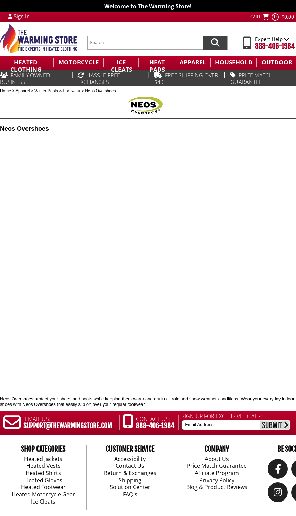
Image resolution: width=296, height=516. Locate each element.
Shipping (130, 480)
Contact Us (130, 466)
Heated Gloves (43, 480)
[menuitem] (26, 62)
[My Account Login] (10, 16)
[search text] (145, 43)
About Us (217, 459)
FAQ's (130, 494)
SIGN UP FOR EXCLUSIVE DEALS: (221, 416)
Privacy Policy (216, 480)
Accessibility (130, 459)
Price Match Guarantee (217, 466)
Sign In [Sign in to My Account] (22, 16)
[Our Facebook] (278, 470)
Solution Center (130, 487)
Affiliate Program (217, 473)
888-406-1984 (275, 46)
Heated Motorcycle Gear (43, 494)
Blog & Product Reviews (216, 487)
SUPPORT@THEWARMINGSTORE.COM (67, 426)
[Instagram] (278, 494)
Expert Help (272, 38)
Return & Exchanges (130, 473)
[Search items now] (215, 43)
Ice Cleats (43, 501)
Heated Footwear (43, 487)
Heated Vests (43, 466)
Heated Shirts (43, 473)
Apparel (22, 90)
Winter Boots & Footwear (57, 90)
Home (5, 90)
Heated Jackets (43, 459)
